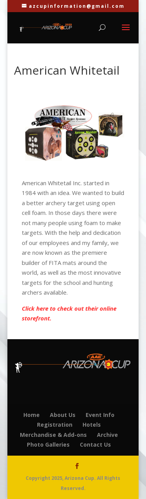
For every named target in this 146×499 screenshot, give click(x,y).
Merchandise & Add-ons (53, 434)
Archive (107, 434)
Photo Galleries (48, 444)
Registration (54, 424)
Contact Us (95, 444)
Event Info (100, 415)
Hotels (92, 424)
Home (31, 415)
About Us (63, 415)
